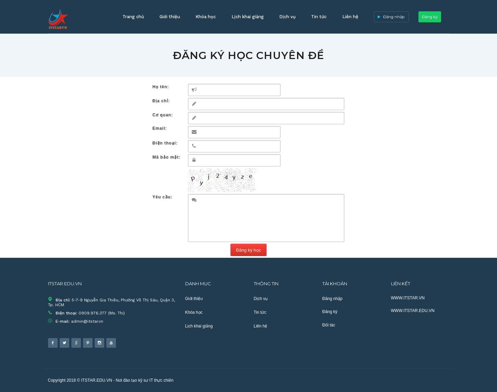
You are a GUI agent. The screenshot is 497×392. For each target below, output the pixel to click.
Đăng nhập (393, 16)
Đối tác (328, 325)
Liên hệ (350, 16)
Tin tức (319, 16)
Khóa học (206, 16)
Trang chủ (133, 16)
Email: (160, 128)
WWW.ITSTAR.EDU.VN (413, 310)
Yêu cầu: (163, 197)
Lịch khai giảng (248, 16)
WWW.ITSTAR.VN (408, 298)
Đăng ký (430, 16)
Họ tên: (161, 86)
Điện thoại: (165, 143)
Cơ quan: (163, 115)
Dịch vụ (287, 16)
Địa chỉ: (161, 101)
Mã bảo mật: (167, 157)
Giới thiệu (169, 16)
